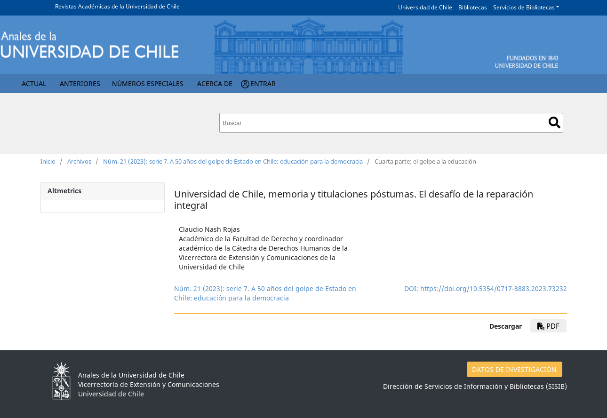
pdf (548, 326)
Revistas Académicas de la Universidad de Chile (117, 6)
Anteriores (80, 83)
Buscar (554, 122)
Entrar (263, 83)
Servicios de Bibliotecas (524, 7)
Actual (34, 83)
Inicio (48, 161)
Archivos (79, 161)
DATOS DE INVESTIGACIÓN (514, 369)
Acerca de (214, 83)
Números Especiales (148, 83)
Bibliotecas (472, 7)
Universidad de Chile (425, 7)
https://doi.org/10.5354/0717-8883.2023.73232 (493, 288)
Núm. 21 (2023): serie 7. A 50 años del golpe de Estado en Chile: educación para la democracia (233, 161)
